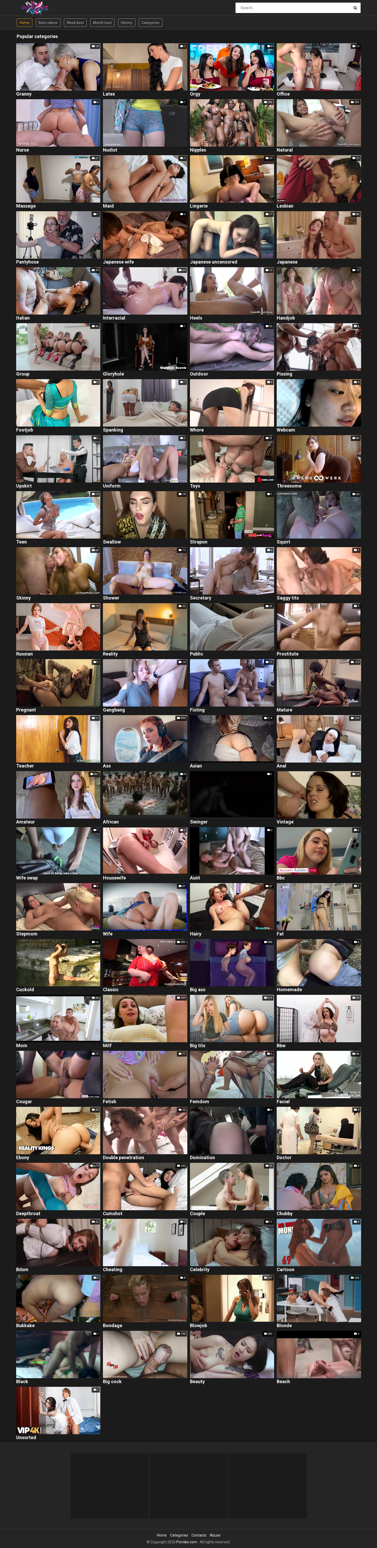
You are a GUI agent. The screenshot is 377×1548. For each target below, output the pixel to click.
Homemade (289, 989)
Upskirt (24, 486)
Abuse (215, 1535)
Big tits (197, 1045)
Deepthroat (28, 1213)
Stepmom (27, 934)
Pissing (284, 374)
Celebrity (199, 1269)
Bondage (112, 1325)
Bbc (281, 878)
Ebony (22, 1157)
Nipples (198, 150)
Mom (21, 1045)
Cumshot (112, 1213)
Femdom (199, 1101)
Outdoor (199, 374)
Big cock (112, 1381)
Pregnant (26, 710)
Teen (21, 542)
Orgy (195, 94)
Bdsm (22, 1269)
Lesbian (285, 206)
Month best (102, 23)
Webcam (286, 430)
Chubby (285, 1213)
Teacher (25, 766)
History (126, 23)
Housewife (114, 878)
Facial (283, 1101)
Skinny (23, 598)
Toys (195, 486)
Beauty (197, 1381)
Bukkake (25, 1325)
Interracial (114, 318)
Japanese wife (118, 262)
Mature (284, 710)
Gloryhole (113, 374)
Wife (108, 934)
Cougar (24, 1101)
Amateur (25, 822)
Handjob (286, 318)
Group (22, 374)
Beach (283, 1381)
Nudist (110, 150)
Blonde (284, 1325)
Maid (108, 206)
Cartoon (285, 1269)
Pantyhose (27, 262)
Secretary (200, 598)
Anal (281, 766)
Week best (75, 23)
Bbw (281, 1045)
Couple (197, 1213)
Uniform (112, 486)
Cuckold (25, 989)
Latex (109, 94)
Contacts (198, 1535)
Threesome (289, 486)
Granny (24, 94)
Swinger (199, 822)
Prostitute (288, 654)
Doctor (284, 1157)
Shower (111, 598)
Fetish (109, 1101)
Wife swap (27, 878)
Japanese (287, 262)
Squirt (283, 542)
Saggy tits (288, 598)
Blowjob (198, 1325)
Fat (280, 934)
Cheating (112, 1269)
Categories (150, 23)
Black (22, 1381)
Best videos (48, 23)
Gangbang (114, 710)
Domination (202, 1157)
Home (24, 23)
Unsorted (26, 1437)
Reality (110, 654)
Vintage (285, 822)
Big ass (197, 989)
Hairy (195, 934)
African (111, 822)
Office (283, 94)
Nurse (22, 150)
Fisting (197, 710)
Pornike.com (186, 1542)
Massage (26, 206)
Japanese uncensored (213, 262)
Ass (107, 766)
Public (196, 654)
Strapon (198, 542)
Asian (196, 766)
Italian (23, 318)
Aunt (195, 878)
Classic (111, 989)
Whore (197, 430)
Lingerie (199, 206)
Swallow (112, 542)
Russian (24, 654)
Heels (196, 318)
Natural (285, 150)
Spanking (113, 430)
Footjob (24, 430)
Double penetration (123, 1157)
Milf (107, 1045)
